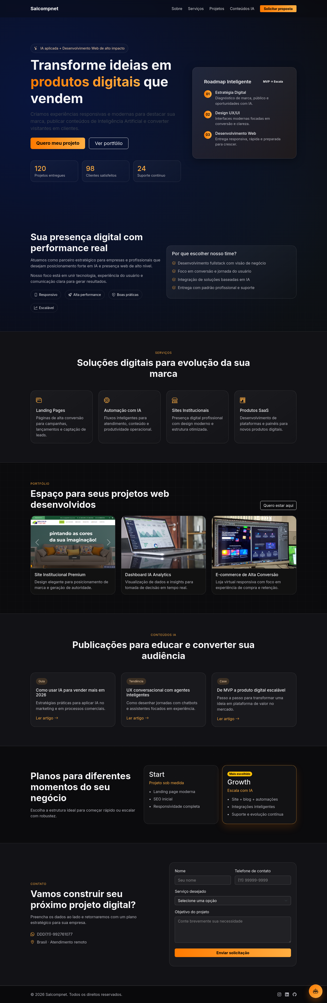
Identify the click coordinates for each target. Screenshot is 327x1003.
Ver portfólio (109, 143)
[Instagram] (279, 994)
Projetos (216, 8)
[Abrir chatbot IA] (315, 991)
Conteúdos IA (242, 8)
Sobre (177, 8)
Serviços (196, 8)
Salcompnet (44, 8)
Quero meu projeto (57, 143)
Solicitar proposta (278, 9)
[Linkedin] (287, 994)
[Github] (294, 994)
